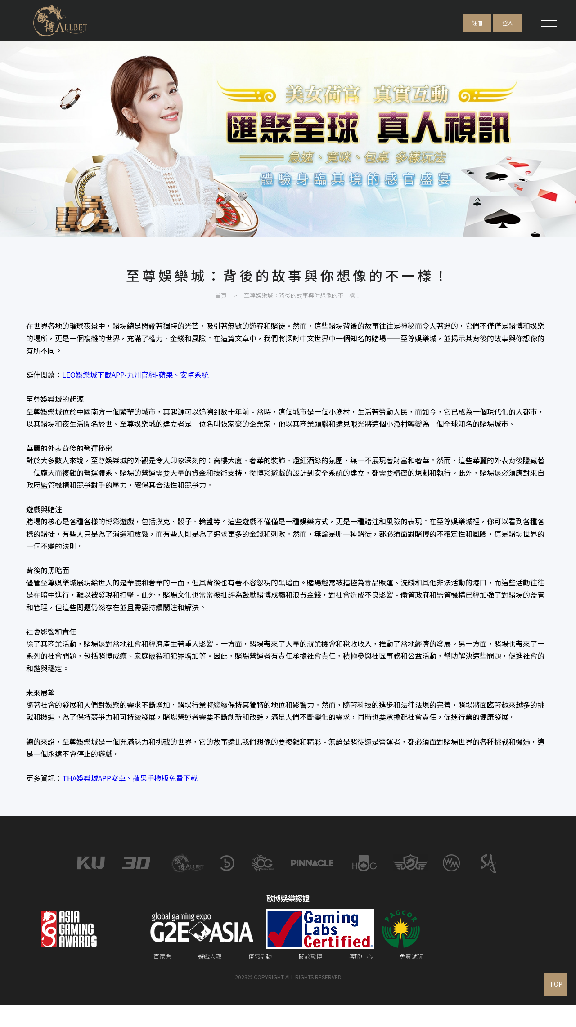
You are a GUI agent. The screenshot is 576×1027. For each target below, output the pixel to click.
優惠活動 (260, 977)
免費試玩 (411, 977)
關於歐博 (310, 977)
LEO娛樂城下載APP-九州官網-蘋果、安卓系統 (138, 392)
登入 (507, 23)
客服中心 (361, 977)
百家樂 (162, 977)
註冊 (477, 23)
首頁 (221, 313)
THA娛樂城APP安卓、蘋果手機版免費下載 (132, 795)
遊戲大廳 (209, 977)
